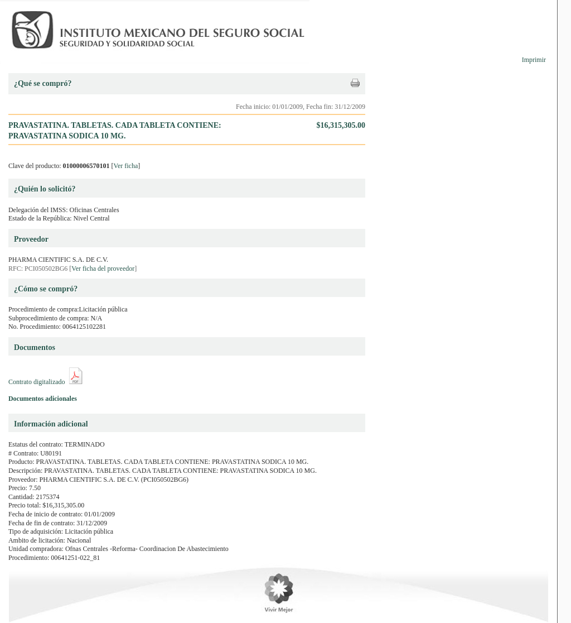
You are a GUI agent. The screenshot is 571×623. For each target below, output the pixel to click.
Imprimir (534, 60)
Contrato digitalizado (36, 382)
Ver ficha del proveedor (102, 268)
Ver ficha (126, 166)
